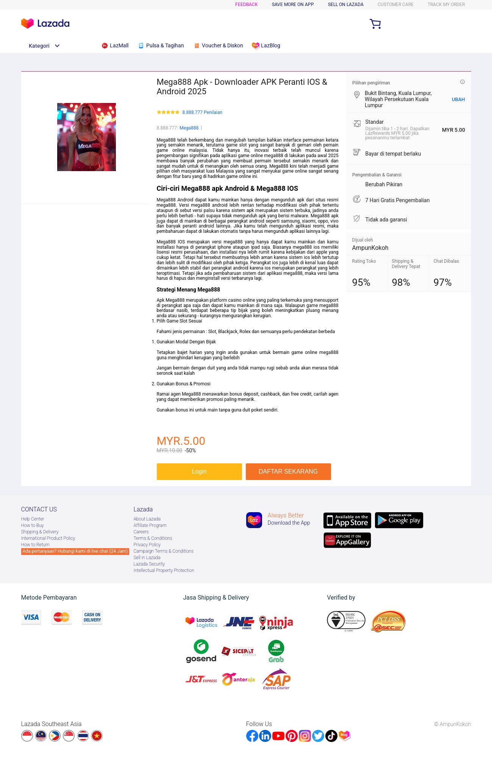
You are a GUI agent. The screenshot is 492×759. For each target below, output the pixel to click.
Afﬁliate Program (150, 525)
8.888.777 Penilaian (202, 112)
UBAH (458, 99)
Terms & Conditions (153, 538)
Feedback (246, 4)
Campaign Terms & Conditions (164, 551)
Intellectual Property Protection (164, 570)
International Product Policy (48, 538)
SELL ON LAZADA (346, 4)
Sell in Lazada (147, 557)
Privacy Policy (147, 544)
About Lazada (147, 519)
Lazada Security (149, 564)
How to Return (35, 544)
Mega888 (189, 128)
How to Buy (32, 525)
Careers (141, 532)
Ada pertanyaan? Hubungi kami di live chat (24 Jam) (75, 551)
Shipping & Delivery (40, 532)
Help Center (32, 519)
